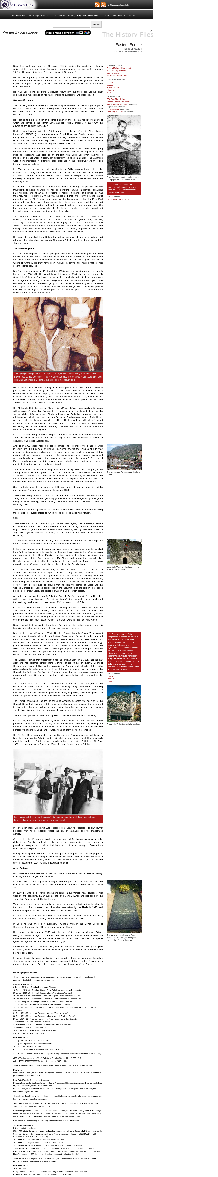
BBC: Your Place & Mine (116, 99)
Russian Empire (113, 87)
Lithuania (110, 90)
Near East (45, 16)
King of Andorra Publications (117, 104)
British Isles (26, 16)
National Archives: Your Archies (118, 102)
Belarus (111, 664)
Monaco (110, 85)
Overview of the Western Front (118, 199)
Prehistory (71, 16)
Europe (36, 16)
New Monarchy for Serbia (116, 71)
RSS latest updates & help (117, 5)
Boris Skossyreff (113, 109)
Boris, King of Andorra (115, 112)
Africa (53, 16)
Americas (137, 16)
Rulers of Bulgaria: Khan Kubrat (119, 68)
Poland (109, 681)
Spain (109, 93)
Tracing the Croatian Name (117, 76)
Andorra (110, 82)
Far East (61, 16)
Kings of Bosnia (113, 73)
